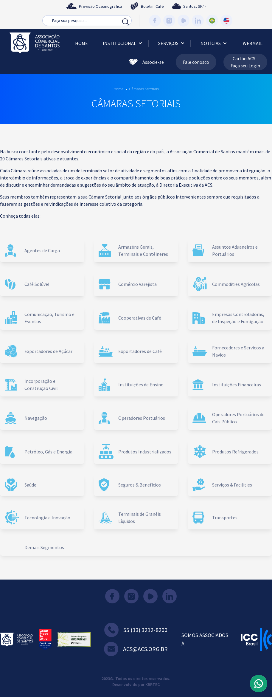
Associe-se (146, 62)
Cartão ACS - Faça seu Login (245, 62)
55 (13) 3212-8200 (135, 630)
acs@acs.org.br (136, 649)
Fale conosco (196, 62)
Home (81, 43)
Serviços (172, 43)
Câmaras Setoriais (144, 89)
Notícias (214, 43)
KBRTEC (152, 684)
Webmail (252, 43)
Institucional (123, 43)
